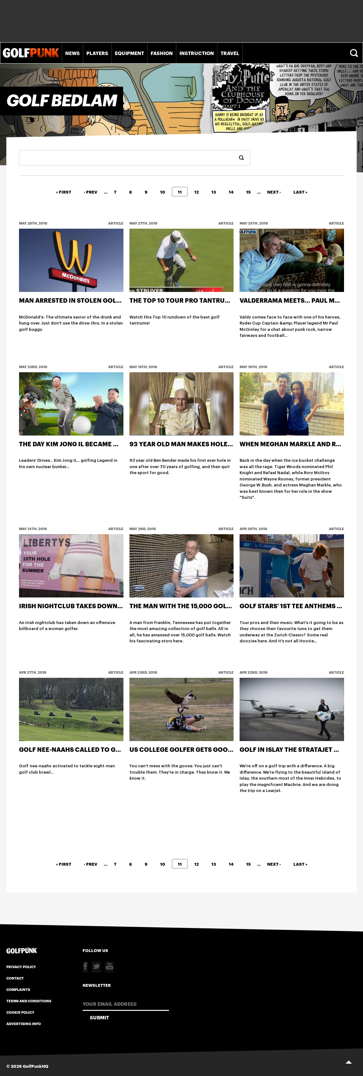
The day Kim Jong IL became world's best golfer (101, 443)
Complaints (18, 989)
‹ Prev (90, 191)
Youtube (109, 967)
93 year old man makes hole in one (190, 443)
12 (196, 191)
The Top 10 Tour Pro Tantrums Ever (190, 300)
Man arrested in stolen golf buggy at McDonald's (107, 300)
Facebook (85, 967)
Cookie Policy (20, 1012)
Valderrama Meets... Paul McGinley (301, 300)
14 (231, 191)
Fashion (162, 53)
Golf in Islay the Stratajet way (293, 749)
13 (213, 191)
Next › (274, 191)
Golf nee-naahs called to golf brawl (85, 749)
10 (162, 191)
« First (63, 191)
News (72, 53)
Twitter (96, 967)
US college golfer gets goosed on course (204, 749)
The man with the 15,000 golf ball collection (209, 606)
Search (355, 53)
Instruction (196, 53)
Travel (230, 53)
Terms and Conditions (28, 1000)
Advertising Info (23, 1023)
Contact (15, 977)
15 (248, 191)
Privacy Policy (21, 966)
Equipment (129, 53)
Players (97, 53)
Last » (300, 191)
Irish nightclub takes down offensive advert (99, 606)
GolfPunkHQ (35, 1065)
